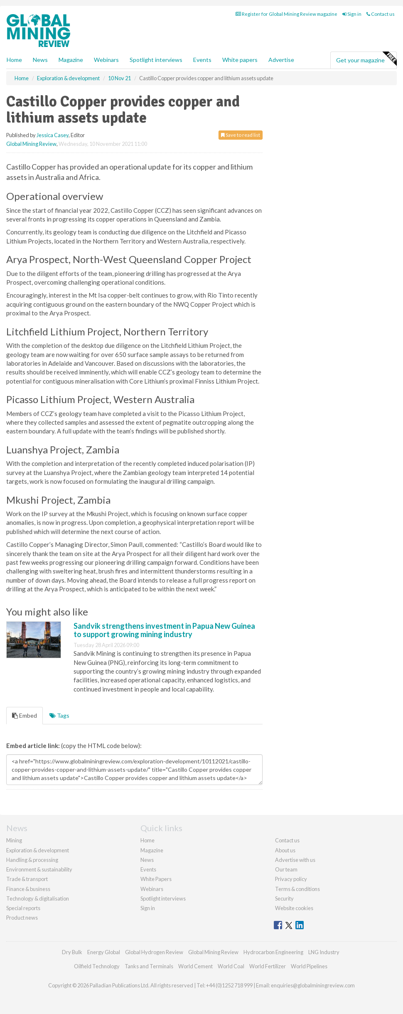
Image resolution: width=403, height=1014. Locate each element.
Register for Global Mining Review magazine (286, 14)
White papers (240, 59)
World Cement (195, 966)
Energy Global (103, 952)
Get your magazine (366, 59)
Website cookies (294, 908)
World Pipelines (309, 966)
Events (202, 59)
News (147, 859)
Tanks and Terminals (149, 966)
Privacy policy (291, 879)
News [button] (40, 59)
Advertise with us (295, 859)
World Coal (231, 966)
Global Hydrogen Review (154, 952)
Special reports (23, 908)
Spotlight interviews (156, 59)
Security (284, 898)
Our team (286, 869)
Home (14, 59)
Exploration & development (37, 850)
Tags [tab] (59, 715)
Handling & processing (32, 859)
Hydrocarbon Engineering (273, 952)
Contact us (380, 14)
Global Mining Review (31, 143)
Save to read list (240, 135)
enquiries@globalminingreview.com (313, 985)
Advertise (281, 59)
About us (285, 850)
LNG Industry (323, 952)
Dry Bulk (72, 952)
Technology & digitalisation (37, 898)
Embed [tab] (24, 715)
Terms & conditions (297, 889)
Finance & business (28, 889)
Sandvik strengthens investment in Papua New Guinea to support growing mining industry (164, 630)
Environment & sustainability (39, 869)
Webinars (106, 59)
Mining (14, 840)
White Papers (156, 879)
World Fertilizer (267, 966)
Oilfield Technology (97, 966)
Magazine (71, 59)
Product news (22, 917)
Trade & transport (27, 879)
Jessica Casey (53, 135)
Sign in (351, 14)
